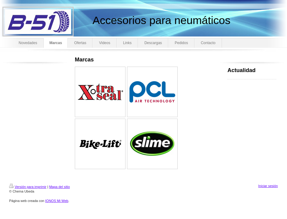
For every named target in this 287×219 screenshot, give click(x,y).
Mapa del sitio (59, 187)
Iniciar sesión (268, 186)
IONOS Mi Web (56, 201)
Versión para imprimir (27, 187)
